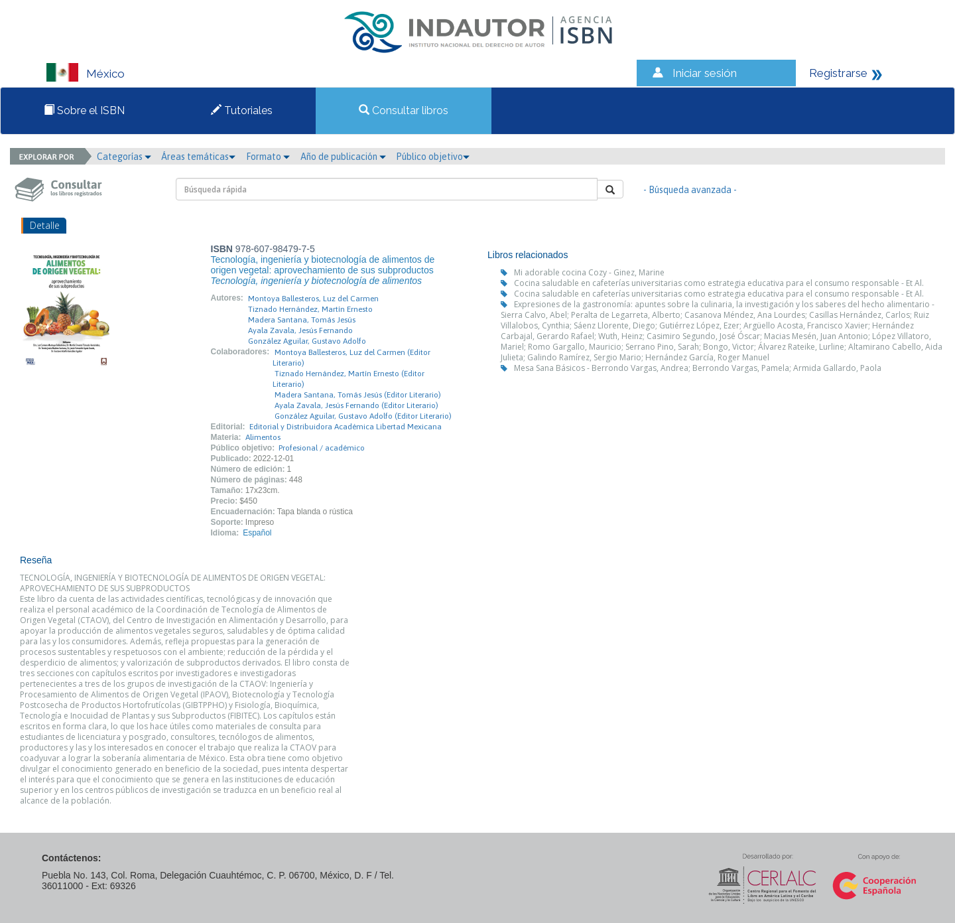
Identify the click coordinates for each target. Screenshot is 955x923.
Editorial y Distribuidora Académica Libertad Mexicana (345, 426)
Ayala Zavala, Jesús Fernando (300, 330)
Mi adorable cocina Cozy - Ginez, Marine (589, 272)
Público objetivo (433, 156)
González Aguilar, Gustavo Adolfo (307, 341)
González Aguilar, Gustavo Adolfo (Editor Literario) (363, 416)
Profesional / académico (322, 448)
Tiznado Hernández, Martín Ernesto (310, 309)
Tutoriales (242, 110)
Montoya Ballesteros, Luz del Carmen (313, 298)
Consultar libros (403, 110)
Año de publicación (343, 156)
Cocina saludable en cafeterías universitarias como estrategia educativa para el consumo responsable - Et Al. (719, 283)
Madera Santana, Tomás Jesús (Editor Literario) (358, 394)
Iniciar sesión (704, 73)
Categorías (124, 156)
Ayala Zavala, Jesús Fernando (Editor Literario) (356, 405)
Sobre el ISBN (84, 110)
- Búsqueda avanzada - (690, 189)
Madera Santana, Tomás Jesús (301, 319)
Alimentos (263, 437)
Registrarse (838, 73)
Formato (268, 156)
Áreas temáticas (198, 156)
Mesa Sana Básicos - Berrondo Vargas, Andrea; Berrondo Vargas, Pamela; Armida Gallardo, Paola (697, 368)
